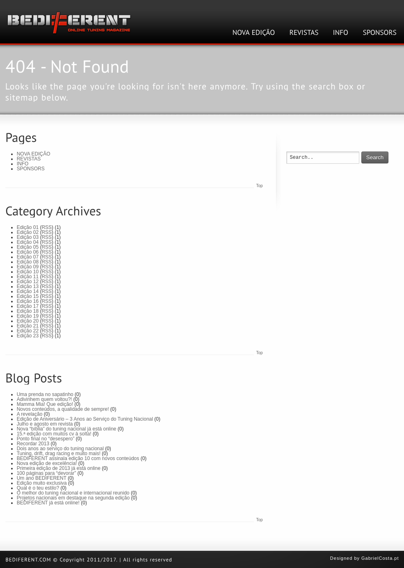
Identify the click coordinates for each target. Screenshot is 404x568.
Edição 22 (28, 331)
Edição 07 (28, 257)
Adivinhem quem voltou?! (44, 399)
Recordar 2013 (33, 444)
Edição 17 (28, 306)
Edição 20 (28, 321)
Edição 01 (28, 227)
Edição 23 (28, 336)
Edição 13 (28, 286)
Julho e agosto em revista (45, 424)
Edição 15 (28, 296)
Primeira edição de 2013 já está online (58, 468)
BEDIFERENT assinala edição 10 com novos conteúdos (78, 458)
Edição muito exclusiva (42, 483)
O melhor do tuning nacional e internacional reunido (73, 493)
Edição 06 (28, 252)
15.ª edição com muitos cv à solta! (54, 434)
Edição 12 (28, 281)
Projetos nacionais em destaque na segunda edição (73, 498)
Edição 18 (28, 311)
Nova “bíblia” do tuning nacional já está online (66, 429)
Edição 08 (28, 262)
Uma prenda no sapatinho (45, 394)
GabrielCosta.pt (380, 558)
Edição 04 (28, 242)
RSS (46, 227)
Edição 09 (28, 267)
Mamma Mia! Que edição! (45, 404)
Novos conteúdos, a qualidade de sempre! (63, 409)
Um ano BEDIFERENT (41, 478)
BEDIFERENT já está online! (48, 503)
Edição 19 (28, 316)
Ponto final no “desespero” (46, 439)
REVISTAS (29, 159)
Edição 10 (28, 272)
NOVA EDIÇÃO (33, 154)
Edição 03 (28, 237)
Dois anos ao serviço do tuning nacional (60, 448)
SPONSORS (31, 169)
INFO (23, 164)
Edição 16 (28, 301)
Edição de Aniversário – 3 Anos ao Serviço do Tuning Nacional (85, 419)
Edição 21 (28, 326)
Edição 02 (28, 232)
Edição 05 (28, 247)
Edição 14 (28, 291)
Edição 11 (28, 276)
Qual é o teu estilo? (38, 488)
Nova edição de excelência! (47, 463)
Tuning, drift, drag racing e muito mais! (58, 453)
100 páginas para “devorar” (46, 473)
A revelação (30, 414)
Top (259, 185)
